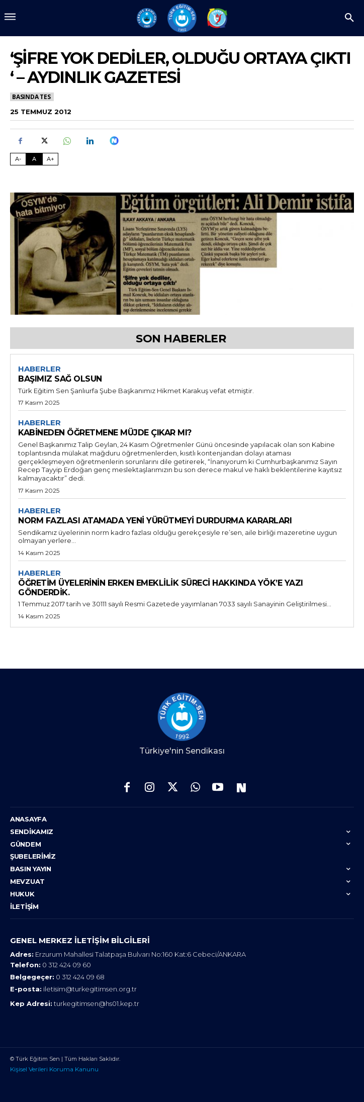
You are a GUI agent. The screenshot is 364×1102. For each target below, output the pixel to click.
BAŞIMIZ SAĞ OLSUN (60, 379)
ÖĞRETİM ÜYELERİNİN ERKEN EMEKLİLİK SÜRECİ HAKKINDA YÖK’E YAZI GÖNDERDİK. (160, 587)
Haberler (39, 369)
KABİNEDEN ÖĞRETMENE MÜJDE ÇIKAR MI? (105, 432)
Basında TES (32, 97)
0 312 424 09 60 (66, 965)
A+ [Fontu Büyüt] (50, 158)
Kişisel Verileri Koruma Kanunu (54, 1069)
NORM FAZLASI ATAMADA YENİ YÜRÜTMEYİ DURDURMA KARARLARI (155, 520)
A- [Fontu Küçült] (18, 158)
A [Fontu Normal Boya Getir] (34, 158)
